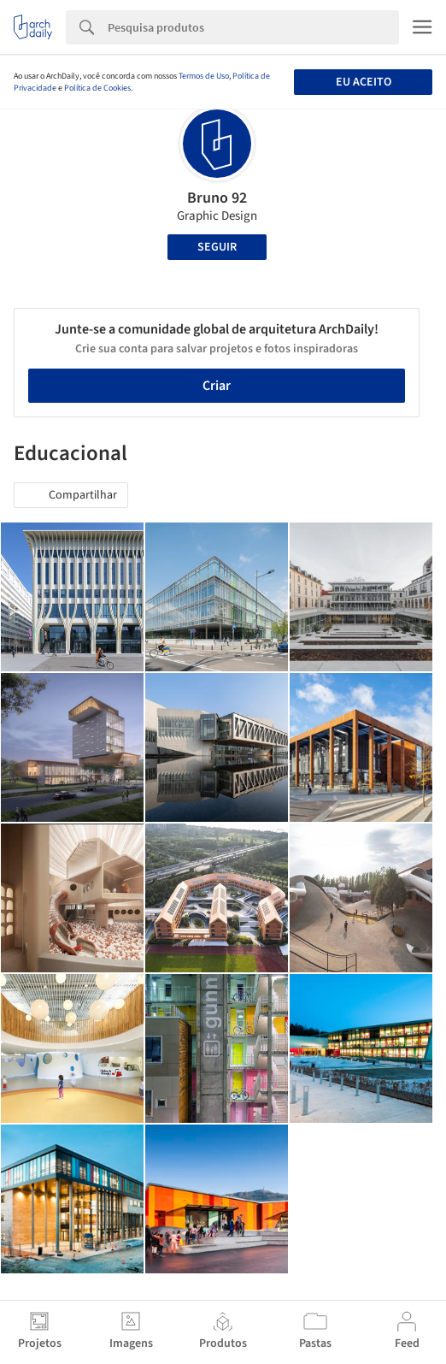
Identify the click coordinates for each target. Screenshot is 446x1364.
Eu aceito (363, 82)
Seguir (217, 247)
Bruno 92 (217, 198)
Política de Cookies (97, 88)
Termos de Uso (204, 76)
